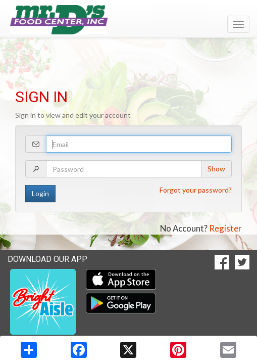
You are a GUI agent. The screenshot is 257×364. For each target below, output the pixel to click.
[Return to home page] (128, 19)
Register (225, 228)
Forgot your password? (196, 190)
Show (216, 168)
